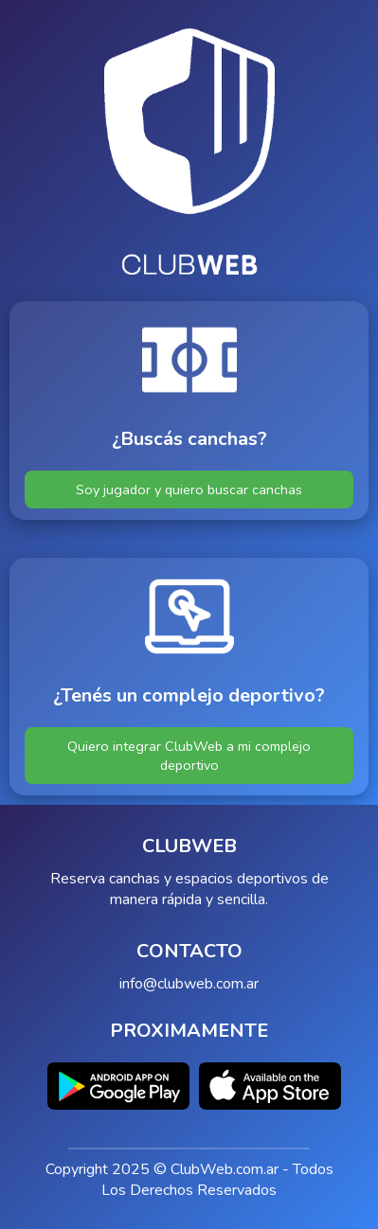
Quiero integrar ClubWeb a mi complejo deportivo (189, 756)
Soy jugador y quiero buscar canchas (189, 489)
